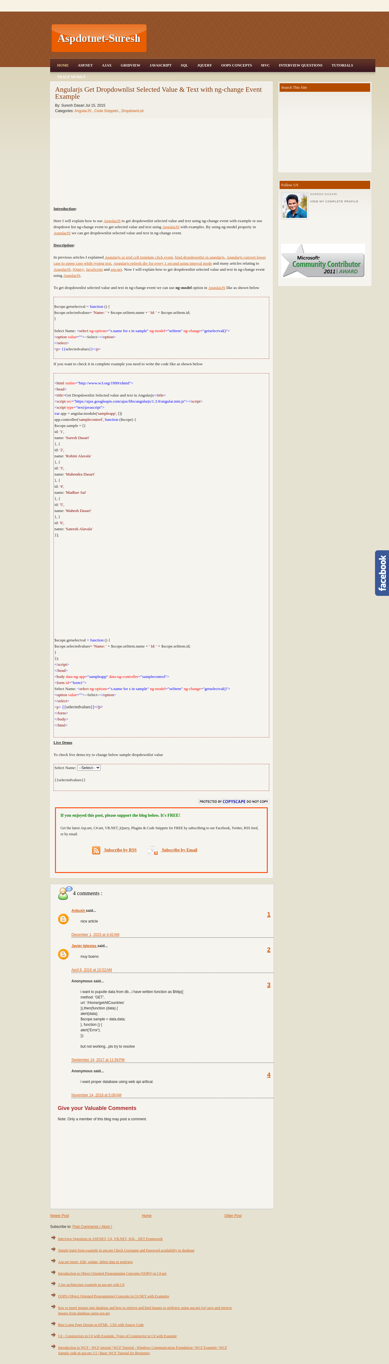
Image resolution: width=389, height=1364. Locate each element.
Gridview (130, 65)
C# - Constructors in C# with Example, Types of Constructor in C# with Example (117, 1336)
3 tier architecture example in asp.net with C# (91, 1285)
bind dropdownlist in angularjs (199, 257)
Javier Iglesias (84, 946)
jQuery (78, 269)
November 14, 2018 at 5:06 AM (96, 1095)
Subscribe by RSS (114, 850)
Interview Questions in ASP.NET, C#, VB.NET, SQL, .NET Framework (110, 1239)
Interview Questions (300, 65)
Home (63, 65)
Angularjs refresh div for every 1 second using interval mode (162, 263)
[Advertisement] (261, 38)
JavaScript (161, 65)
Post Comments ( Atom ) (92, 1227)
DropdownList (132, 111)
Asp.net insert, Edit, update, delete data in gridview (95, 1262)
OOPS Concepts (236, 65)
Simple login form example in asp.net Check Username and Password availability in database (126, 1250)
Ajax (107, 65)
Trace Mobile (71, 77)
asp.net (116, 269)
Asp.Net (85, 65)
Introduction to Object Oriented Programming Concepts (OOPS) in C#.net (112, 1273)
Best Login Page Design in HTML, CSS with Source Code (101, 1325)
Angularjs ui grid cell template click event (139, 257)
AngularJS (83, 111)
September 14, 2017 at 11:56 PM (98, 1060)
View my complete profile (334, 201)
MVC (265, 65)
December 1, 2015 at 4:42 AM (95, 935)
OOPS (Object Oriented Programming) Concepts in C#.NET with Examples (113, 1296)
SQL (184, 65)
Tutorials (342, 65)
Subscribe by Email (172, 850)
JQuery (204, 65)
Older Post (233, 1216)
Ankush (78, 911)
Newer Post (59, 1216)
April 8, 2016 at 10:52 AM (91, 970)
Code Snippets (106, 111)
